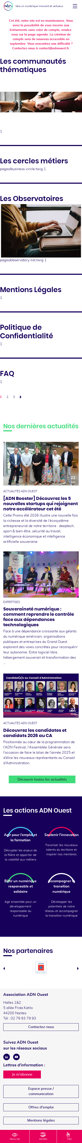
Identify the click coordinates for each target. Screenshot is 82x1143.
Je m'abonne (22, 1074)
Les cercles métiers (34, 161)
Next (78, 968)
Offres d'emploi (41, 1107)
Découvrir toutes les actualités (42, 779)
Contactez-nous (41, 1027)
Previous (4, 968)
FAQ (7, 373)
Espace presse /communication (41, 1091)
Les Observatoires (31, 198)
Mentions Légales (30, 289)
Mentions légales (41, 1120)
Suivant (22, 397)
